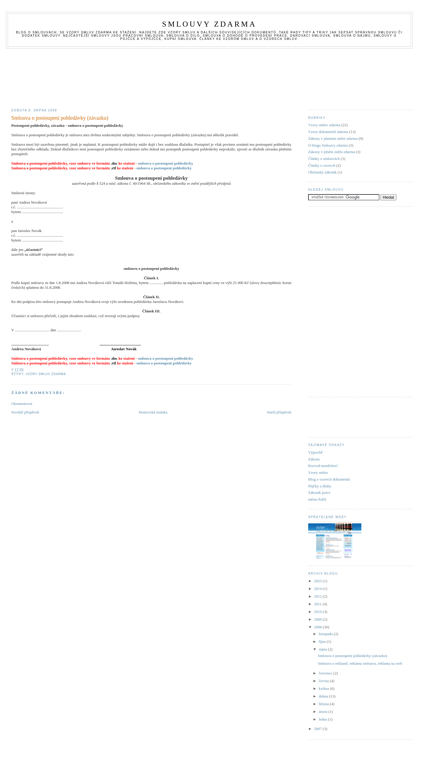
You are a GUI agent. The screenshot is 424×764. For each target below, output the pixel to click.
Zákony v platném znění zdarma (333, 138)
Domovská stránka (153, 412)
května (324, 688)
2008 (318, 627)
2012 (318, 596)
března (324, 704)
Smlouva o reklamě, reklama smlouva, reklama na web (360, 663)
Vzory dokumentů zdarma (328, 131)
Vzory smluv (318, 472)
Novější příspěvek (25, 412)
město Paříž (317, 499)
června (324, 681)
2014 (318, 588)
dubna (324, 696)
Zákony (314, 459)
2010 (318, 611)
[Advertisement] (212, 61)
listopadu (326, 634)
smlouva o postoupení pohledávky (165, 163)
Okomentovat (21, 403)
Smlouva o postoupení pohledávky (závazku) (59, 118)
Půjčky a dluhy (319, 486)
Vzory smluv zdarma (46, 374)
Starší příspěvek (279, 412)
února (324, 711)
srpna (323, 649)
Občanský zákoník (322, 172)
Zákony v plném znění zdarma (331, 152)
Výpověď (315, 452)
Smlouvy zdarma (209, 24)
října (323, 641)
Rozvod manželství (323, 465)
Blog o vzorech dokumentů (329, 479)
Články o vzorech (321, 165)
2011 (318, 604)
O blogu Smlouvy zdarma (328, 145)
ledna (323, 719)
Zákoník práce (319, 492)
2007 (318, 728)
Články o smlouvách (324, 158)
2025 (318, 581)
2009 (318, 619)
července (326, 673)
